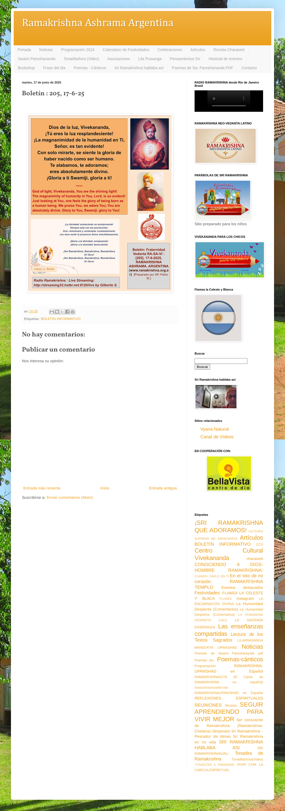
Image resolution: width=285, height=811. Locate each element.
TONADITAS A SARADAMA (214, 764)
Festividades (207, 592)
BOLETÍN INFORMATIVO (61, 319)
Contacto (249, 68)
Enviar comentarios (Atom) (70, 497)
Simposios (221, 731)
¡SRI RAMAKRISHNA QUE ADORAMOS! (229, 526)
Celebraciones (170, 50)
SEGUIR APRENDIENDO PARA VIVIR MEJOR (229, 712)
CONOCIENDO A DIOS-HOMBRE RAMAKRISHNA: (229, 567)
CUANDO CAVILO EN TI (212, 576)
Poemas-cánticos (240, 659)
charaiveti (254, 558)
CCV (259, 545)
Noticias (46, 50)
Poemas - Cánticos (90, 68)
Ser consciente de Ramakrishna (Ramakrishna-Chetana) (229, 725)
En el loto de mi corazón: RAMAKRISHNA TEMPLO (229, 581)
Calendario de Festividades (126, 50)
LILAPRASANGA (250, 640)
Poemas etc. (205, 660)
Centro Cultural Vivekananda (229, 554)
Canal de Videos (216, 436)
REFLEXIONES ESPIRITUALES (229, 698)
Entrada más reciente (42, 488)
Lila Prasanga (150, 59)
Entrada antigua (163, 488)
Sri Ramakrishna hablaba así (139, 68)
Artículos (197, 50)
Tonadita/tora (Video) (81, 59)
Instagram (245, 598)
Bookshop (26, 68)
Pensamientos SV (185, 59)
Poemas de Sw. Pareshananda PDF (202, 68)
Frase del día (54, 68)
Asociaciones (118, 59)
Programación (205, 666)
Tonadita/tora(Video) (247, 759)
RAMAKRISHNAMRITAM (211, 687)
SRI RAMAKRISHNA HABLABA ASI (229, 744)
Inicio (104, 488)
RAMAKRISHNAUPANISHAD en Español (229, 693)
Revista (231, 705)
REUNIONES (208, 705)
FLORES (226, 598)
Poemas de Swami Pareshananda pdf (229, 653)
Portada (24, 50)
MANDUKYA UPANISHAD (216, 648)
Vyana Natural (214, 429)
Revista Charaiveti (229, 50)
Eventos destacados (242, 587)
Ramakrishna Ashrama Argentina (97, 23)
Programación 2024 (78, 50)
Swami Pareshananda (36, 59)
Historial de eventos (225, 59)
